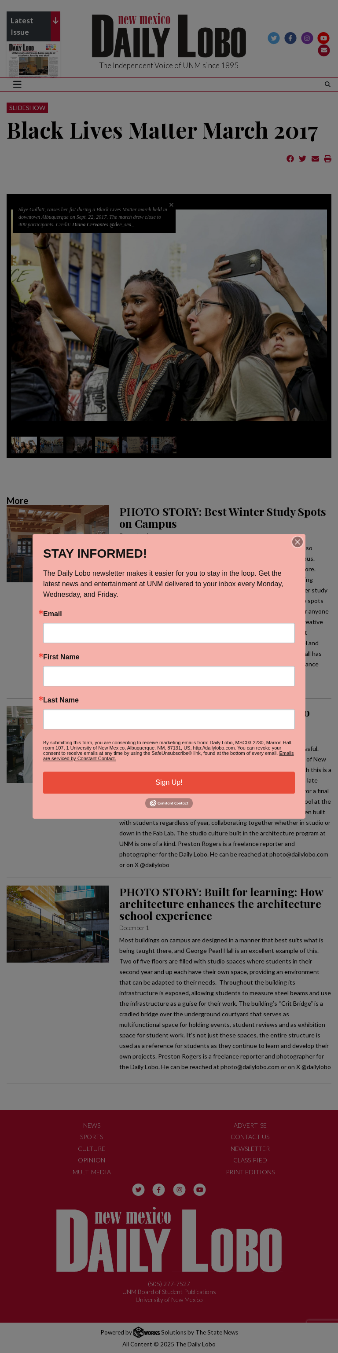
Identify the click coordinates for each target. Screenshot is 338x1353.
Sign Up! (168, 782)
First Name (61, 657)
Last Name (61, 700)
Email (52, 614)
